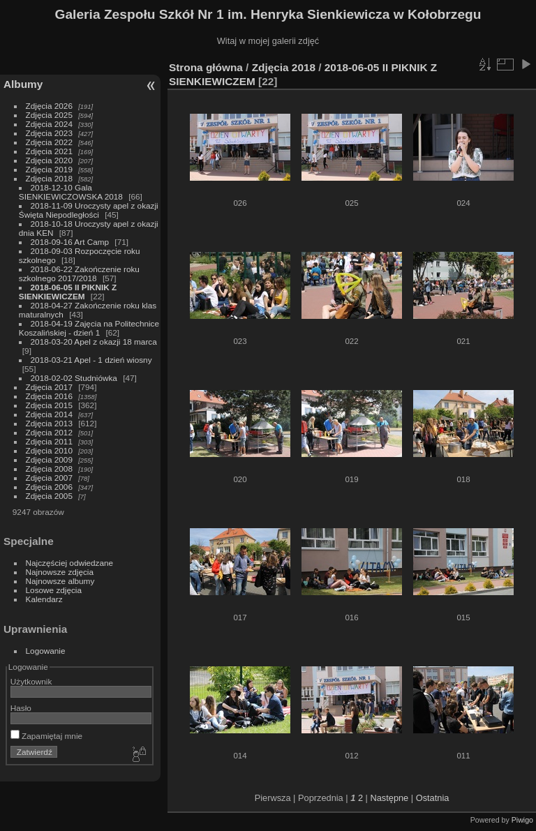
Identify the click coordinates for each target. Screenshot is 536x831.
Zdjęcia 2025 (49, 114)
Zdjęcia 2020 (49, 160)
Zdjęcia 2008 (49, 468)
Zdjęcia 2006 (49, 486)
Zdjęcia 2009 (49, 459)
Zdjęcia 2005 (49, 495)
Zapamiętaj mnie (46, 735)
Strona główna (206, 67)
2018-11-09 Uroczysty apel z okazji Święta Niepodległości (88, 210)
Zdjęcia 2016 (49, 395)
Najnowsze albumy (60, 580)
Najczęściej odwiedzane (70, 562)
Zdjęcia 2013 (49, 423)
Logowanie (46, 650)
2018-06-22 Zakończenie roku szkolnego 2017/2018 (79, 273)
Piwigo (522, 820)
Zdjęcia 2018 (49, 178)
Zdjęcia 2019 (49, 169)
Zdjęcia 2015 (49, 405)
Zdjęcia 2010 (49, 450)
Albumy (23, 84)
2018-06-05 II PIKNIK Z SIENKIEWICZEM (68, 292)
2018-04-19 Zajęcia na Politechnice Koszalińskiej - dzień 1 (89, 328)
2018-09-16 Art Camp (70, 241)
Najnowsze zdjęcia (60, 571)
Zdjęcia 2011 (49, 441)
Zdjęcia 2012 (49, 432)
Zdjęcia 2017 (49, 386)
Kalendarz (44, 599)
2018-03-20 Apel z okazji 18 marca (94, 341)
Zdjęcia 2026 (49, 105)
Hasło (20, 707)
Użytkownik (31, 681)
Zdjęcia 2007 (49, 477)
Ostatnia (432, 798)
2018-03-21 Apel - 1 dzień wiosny (91, 359)
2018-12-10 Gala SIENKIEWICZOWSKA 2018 (71, 192)
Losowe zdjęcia (54, 589)
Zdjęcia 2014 (49, 414)
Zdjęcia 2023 (49, 132)
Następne (389, 798)
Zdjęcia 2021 (49, 151)
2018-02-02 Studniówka (74, 377)
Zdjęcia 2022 (49, 142)
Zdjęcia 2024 (49, 123)
